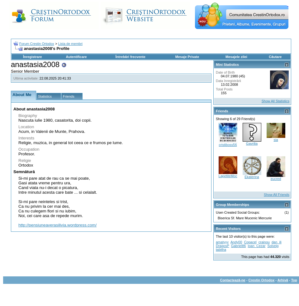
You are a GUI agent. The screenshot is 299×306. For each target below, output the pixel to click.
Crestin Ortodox (262, 280)
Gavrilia (252, 143)
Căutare (275, 57)
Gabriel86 (238, 246)
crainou (264, 242)
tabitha (221, 249)
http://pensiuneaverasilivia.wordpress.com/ (57, 225)
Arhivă (283, 280)
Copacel (250, 242)
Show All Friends (276, 195)
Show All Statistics (275, 101)
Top (294, 280)
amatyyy (222, 242)
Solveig (272, 246)
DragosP (222, 246)
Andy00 (236, 242)
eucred (276, 179)
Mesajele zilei (236, 57)
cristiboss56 (228, 145)
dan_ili (277, 242)
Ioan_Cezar (256, 246)
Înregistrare (32, 57)
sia (275, 140)
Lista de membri (70, 44)
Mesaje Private (187, 57)
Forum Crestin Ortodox (36, 44)
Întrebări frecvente (130, 57)
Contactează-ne (232, 280)
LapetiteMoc (228, 176)
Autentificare (76, 57)
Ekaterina (251, 177)
